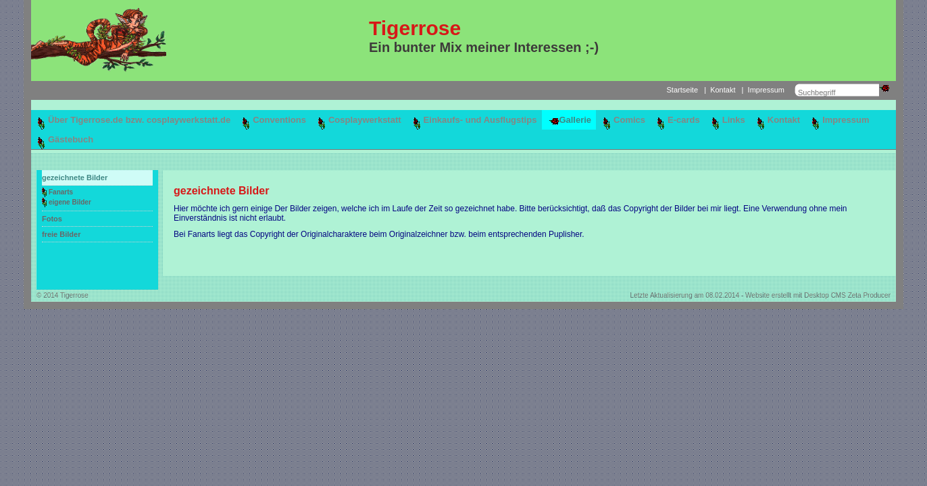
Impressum (766, 90)
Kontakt (722, 90)
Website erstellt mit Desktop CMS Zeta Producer (818, 295)
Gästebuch (70, 139)
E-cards (684, 120)
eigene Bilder (70, 202)
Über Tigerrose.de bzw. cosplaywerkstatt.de (139, 120)
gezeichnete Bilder (74, 177)
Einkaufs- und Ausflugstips (480, 120)
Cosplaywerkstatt (364, 120)
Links (733, 120)
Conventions (279, 120)
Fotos (52, 219)
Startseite (682, 90)
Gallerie (575, 120)
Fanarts (61, 192)
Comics (629, 120)
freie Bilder (61, 234)
